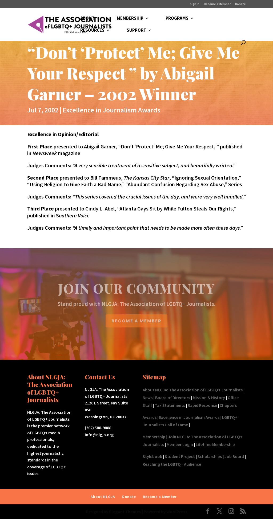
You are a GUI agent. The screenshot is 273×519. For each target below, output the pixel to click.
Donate (240, 4)
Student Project (180, 456)
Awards (149, 417)
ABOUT (87, 18)
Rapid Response (202, 405)
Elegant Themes (125, 511)
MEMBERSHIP (130, 18)
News (147, 397)
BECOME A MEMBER (136, 321)
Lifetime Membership (215, 444)
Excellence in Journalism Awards (111, 110)
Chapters (228, 405)
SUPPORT (136, 30)
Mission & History (209, 397)
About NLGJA (103, 496)
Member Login (180, 444)
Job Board (234, 456)
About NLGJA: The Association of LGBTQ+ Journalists (193, 389)
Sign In (194, 4)
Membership (154, 436)
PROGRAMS (177, 18)
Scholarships (210, 456)
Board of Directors (172, 397)
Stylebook (152, 456)
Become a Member (217, 4)
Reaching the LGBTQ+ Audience (172, 464)
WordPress (176, 511)
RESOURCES (92, 30)
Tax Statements (170, 405)
